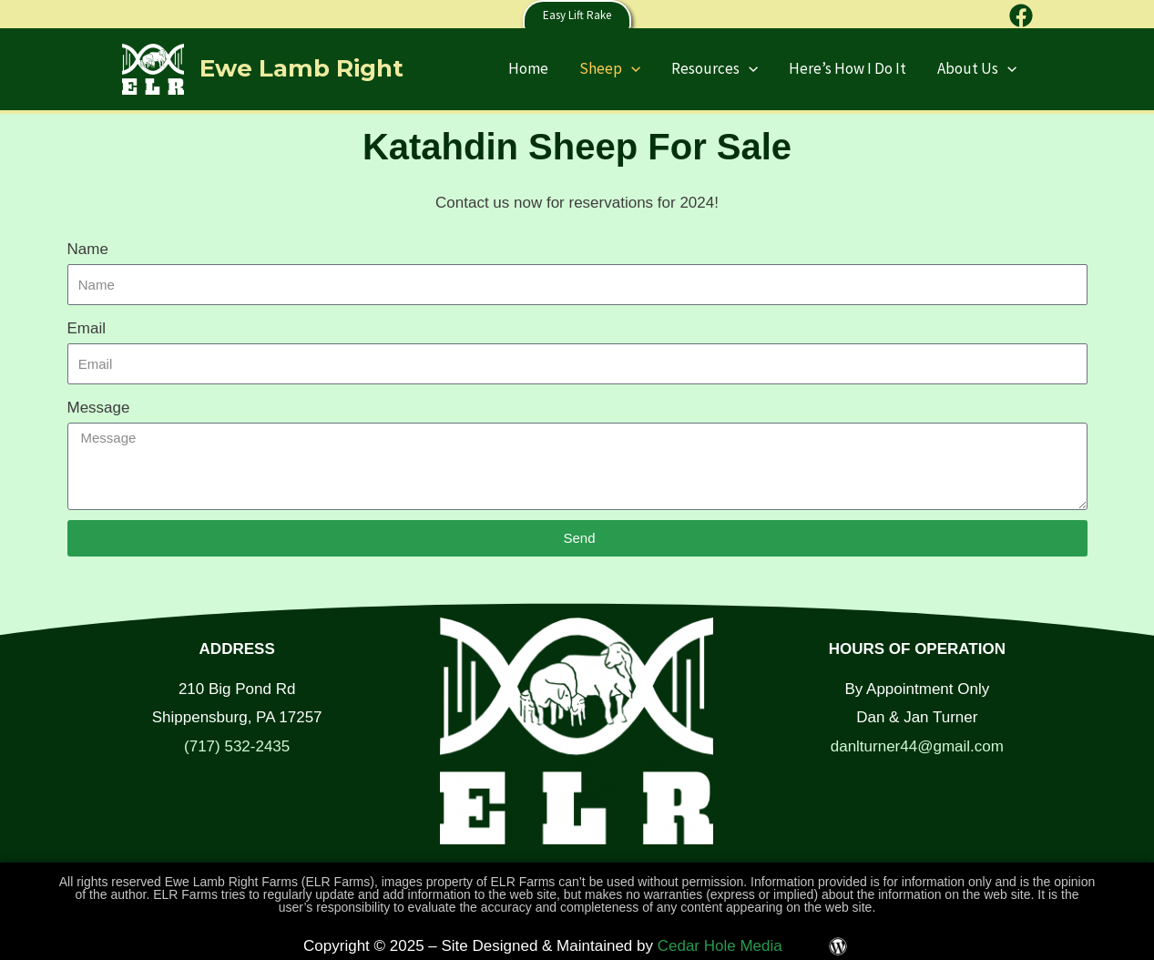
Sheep (609, 68)
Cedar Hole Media (720, 946)
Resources (714, 68)
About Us (976, 68)
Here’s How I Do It (847, 68)
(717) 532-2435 (237, 746)
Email (87, 328)
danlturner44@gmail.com (917, 746)
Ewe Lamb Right (301, 68)
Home (528, 68)
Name (87, 249)
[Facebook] (1021, 15)
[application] (631, 68)
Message (98, 407)
